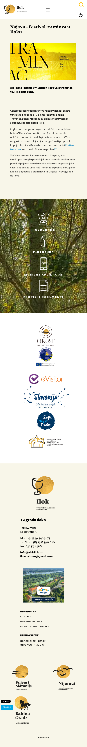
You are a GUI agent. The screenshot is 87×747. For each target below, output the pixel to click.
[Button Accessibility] (81, 20)
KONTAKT (25, 616)
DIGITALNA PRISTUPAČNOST (35, 626)
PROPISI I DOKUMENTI (32, 621)
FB (55, 149)
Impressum (43, 737)
